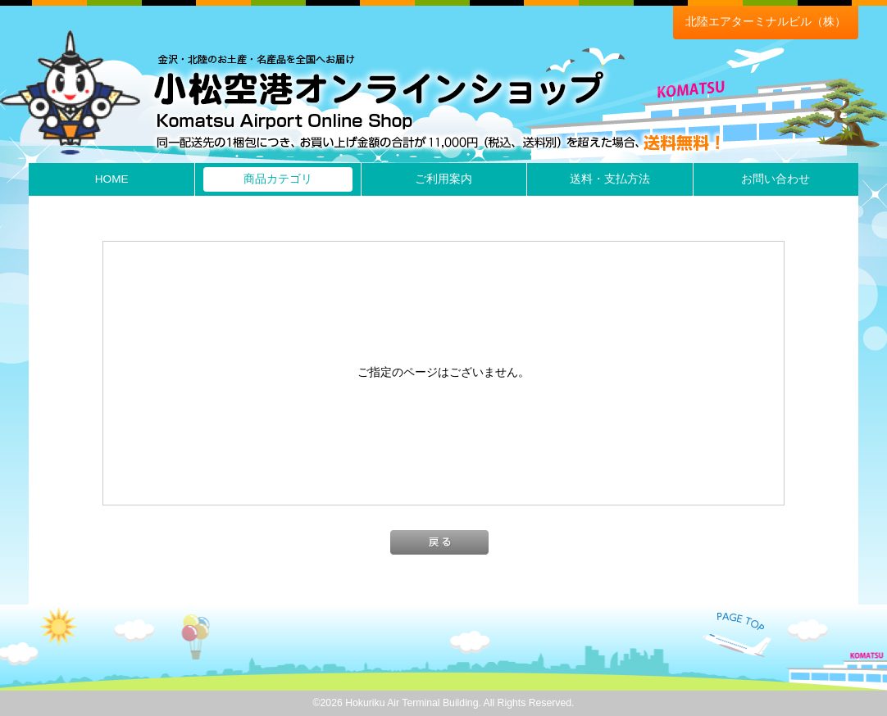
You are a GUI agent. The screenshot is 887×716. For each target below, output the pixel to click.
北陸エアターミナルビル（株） (765, 22)
